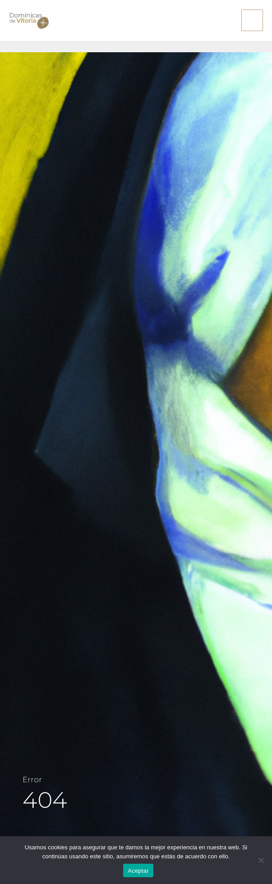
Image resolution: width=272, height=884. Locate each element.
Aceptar (138, 870)
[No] (260, 860)
